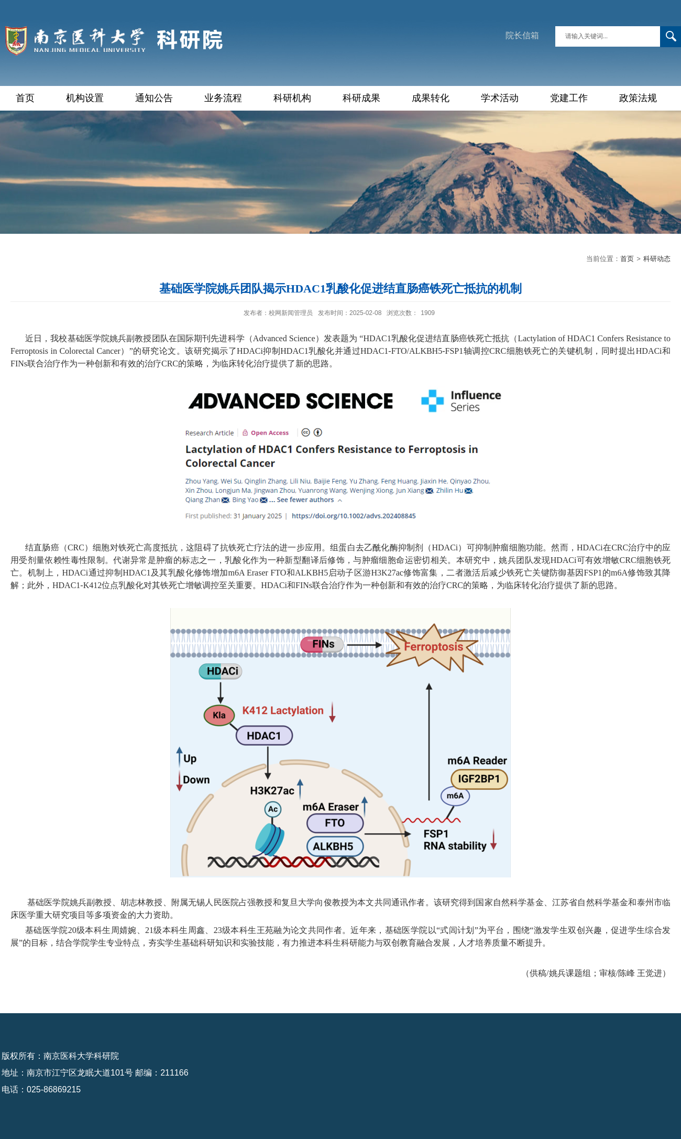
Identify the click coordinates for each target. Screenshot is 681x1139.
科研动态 (657, 259)
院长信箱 (522, 35)
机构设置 (85, 98)
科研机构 (292, 98)
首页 (25, 98)
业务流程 (223, 98)
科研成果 (361, 98)
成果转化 (430, 98)
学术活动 (500, 98)
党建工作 (569, 98)
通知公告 (154, 98)
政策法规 (638, 98)
